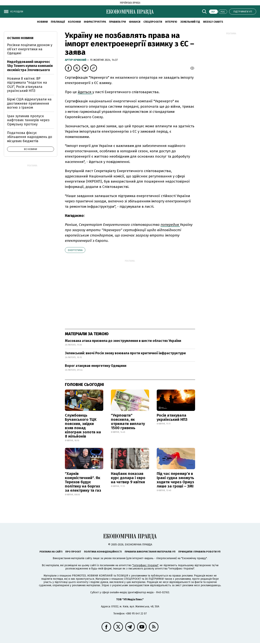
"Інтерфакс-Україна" (145, 565)
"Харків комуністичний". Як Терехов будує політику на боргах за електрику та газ (83, 482)
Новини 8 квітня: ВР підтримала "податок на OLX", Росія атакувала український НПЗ (27, 84)
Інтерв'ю (171, 21)
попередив (170, 224)
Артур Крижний (76, 60)
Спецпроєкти (152, 21)
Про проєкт (73, 551)
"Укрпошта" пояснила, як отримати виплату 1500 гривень (128, 421)
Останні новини (20, 38)
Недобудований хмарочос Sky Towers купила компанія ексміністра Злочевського (30, 66)
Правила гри (117, 21)
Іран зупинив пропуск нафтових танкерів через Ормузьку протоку (28, 120)
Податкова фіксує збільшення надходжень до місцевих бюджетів (29, 137)
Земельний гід (190, 21)
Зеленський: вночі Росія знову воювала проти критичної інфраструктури (125, 353)
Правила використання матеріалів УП (150, 551)
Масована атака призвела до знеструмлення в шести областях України (123, 341)
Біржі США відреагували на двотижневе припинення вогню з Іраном (29, 103)
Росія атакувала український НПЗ (172, 417)
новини (42, 21)
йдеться (85, 92)
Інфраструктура (95, 21)
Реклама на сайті (51, 551)
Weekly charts (213, 21)
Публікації (58, 21)
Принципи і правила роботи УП (199, 551)
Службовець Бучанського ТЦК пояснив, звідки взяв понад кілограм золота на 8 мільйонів (83, 426)
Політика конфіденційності (103, 551)
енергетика (75, 250)
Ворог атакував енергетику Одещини (95, 366)
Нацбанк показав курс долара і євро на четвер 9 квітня (128, 477)
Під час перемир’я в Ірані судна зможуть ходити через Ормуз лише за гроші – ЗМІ (175, 479)
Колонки (74, 21)
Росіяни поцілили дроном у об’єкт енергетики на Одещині (29, 49)
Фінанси (134, 21)
